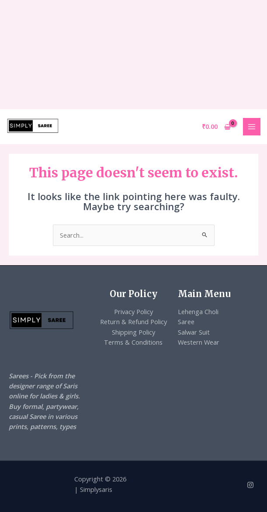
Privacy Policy (133, 311)
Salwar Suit (194, 332)
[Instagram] (250, 484)
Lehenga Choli (198, 311)
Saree (186, 321)
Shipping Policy (133, 332)
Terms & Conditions (133, 342)
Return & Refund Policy (133, 321)
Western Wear (198, 342)
